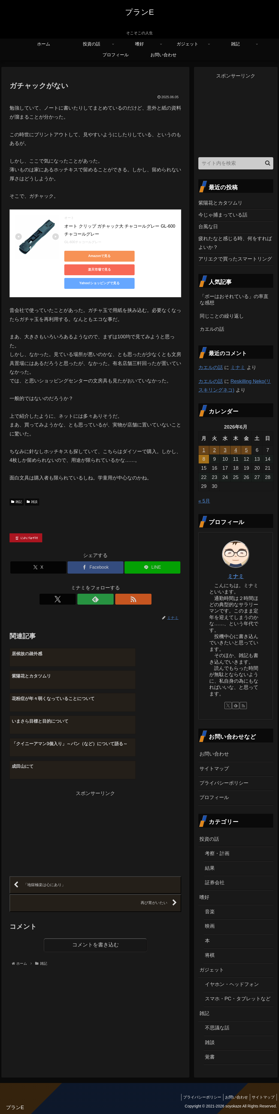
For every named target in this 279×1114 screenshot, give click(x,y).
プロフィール (214, 797)
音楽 (210, 911)
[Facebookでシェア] (95, 554)
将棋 (210, 955)
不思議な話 (217, 1028)
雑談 (32, 488)
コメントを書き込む (95, 879)
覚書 (210, 1057)
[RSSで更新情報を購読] (107, 585)
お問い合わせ (214, 754)
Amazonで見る (89, 256)
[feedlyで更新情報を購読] (95, 585)
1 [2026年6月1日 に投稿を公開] (203, 450)
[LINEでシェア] (152, 554)
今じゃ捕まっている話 (222, 215)
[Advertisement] (52, 766)
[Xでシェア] (38, 554)
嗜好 (204, 897)
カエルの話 (210, 367)
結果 (210, 868)
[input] (235, 163)
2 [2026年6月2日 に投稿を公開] (214, 450)
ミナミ (238, 367)
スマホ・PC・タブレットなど (238, 998)
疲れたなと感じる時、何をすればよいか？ (235, 243)
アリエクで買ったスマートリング (235, 259)
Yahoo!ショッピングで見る (89, 269)
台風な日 (208, 226)
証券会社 (215, 882)
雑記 (16, 488)
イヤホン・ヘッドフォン (232, 984)
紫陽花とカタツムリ (220, 203)
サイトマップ (214, 768)
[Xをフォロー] (82, 585)
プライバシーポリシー (223, 783)
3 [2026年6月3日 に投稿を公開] (225, 450)
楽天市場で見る (140, 256)
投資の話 (209, 839)
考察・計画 (217, 853)
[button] (267, 163)
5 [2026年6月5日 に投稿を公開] (246, 450)
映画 (210, 926)
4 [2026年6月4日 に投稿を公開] (235, 450)
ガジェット (211, 970)
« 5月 (204, 501)
